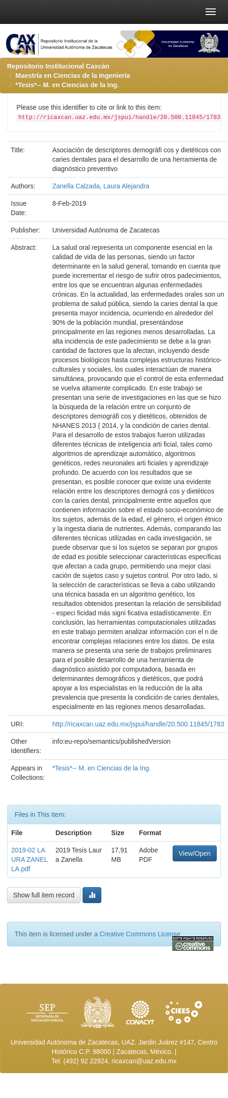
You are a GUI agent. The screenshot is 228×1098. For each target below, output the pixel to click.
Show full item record (44, 895)
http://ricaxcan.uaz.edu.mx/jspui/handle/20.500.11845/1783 (138, 724)
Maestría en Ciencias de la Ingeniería (72, 75)
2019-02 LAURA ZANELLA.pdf (29, 859)
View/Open (195, 853)
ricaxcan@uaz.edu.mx (144, 1061)
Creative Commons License (139, 934)
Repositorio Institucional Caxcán (58, 66)
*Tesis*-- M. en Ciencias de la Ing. (67, 85)
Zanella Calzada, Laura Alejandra (100, 186)
